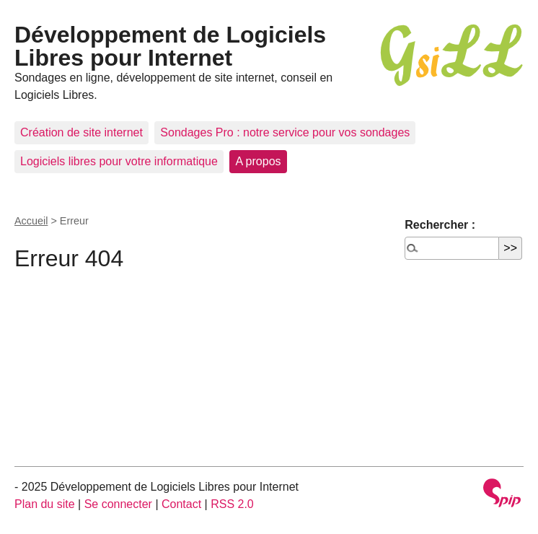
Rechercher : (440, 225)
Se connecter (118, 504)
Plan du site (44, 504)
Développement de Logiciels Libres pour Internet (170, 46)
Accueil (31, 221)
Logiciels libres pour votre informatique (119, 161)
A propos (258, 161)
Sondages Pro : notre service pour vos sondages (285, 132)
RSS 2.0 (232, 504)
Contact (181, 504)
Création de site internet (81, 132)
